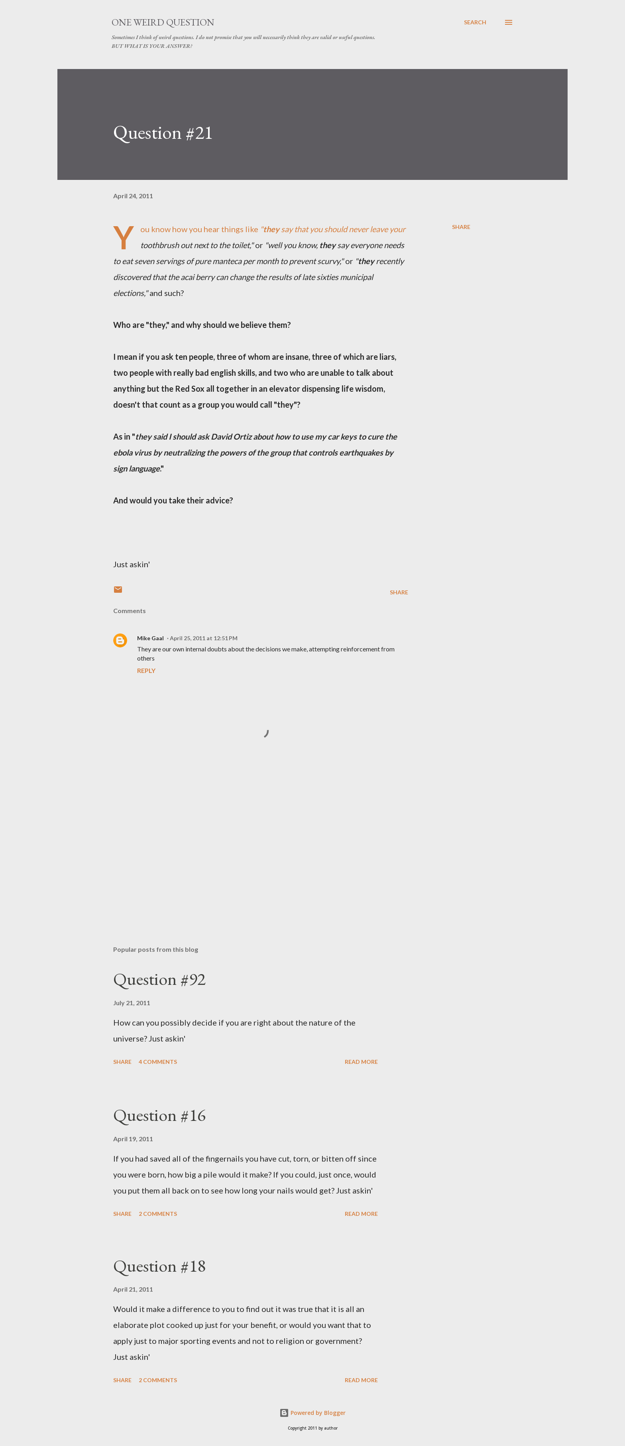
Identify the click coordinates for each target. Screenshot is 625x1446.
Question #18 (159, 1265)
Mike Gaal (150, 638)
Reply (146, 670)
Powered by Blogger (312, 1412)
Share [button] (461, 226)
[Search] (475, 22)
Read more (361, 1061)
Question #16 (159, 1114)
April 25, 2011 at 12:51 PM (204, 638)
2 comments (158, 1213)
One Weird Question (163, 22)
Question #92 (159, 978)
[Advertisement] (248, 846)
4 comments (158, 1061)
